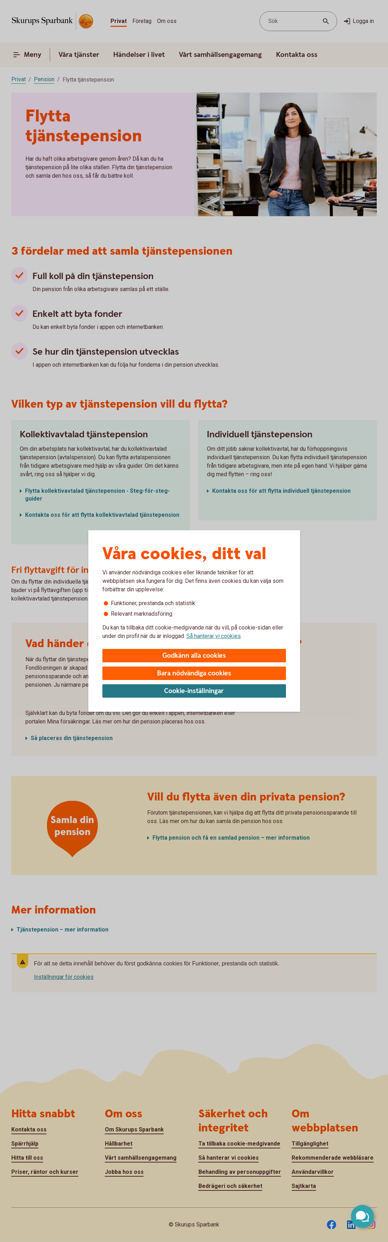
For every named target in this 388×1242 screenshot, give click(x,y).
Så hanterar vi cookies (213, 636)
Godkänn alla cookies (194, 655)
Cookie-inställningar (194, 691)
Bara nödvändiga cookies (194, 673)
